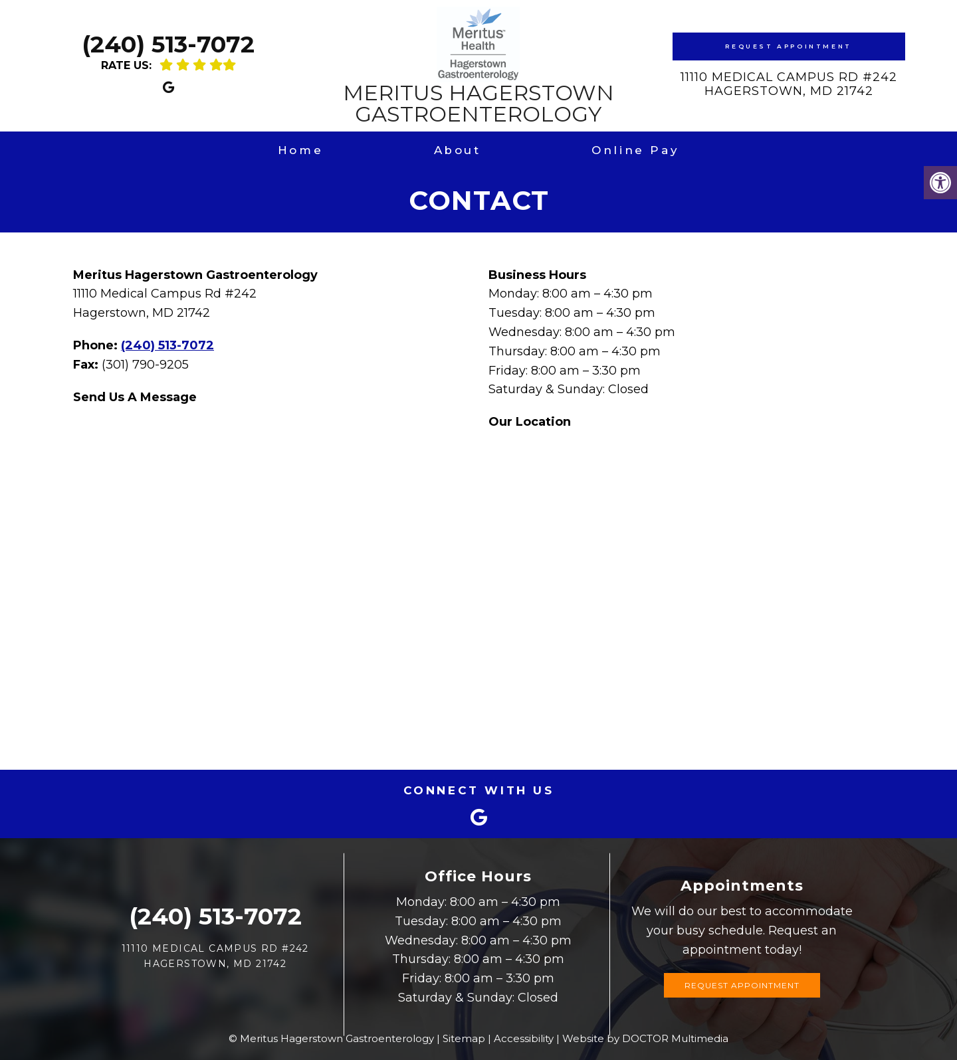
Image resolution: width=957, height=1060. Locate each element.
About (457, 150)
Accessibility (524, 1038)
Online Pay (635, 150)
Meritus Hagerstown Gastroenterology (478, 66)
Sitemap (464, 1038)
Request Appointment (788, 46)
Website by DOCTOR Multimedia (645, 1038)
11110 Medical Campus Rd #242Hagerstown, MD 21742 (789, 84)
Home (300, 150)
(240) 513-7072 (168, 44)
